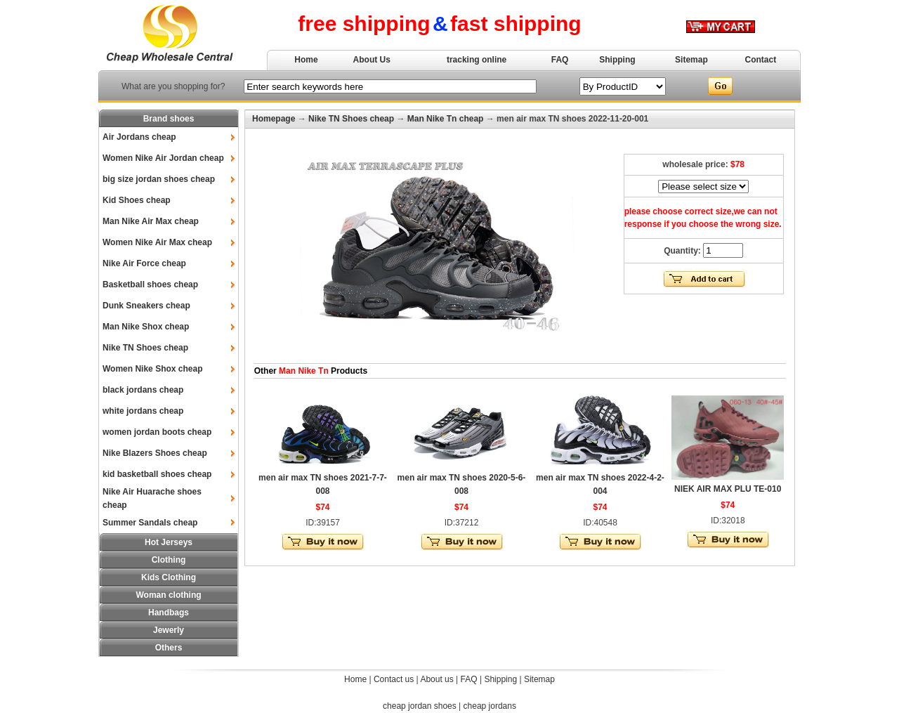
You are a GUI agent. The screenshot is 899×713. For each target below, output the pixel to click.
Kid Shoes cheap (137, 200)
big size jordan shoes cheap (159, 179)
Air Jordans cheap (139, 137)
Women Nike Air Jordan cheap (163, 158)
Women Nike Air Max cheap (157, 242)
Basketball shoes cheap (150, 284)
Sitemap (691, 60)
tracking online (476, 60)
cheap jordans (490, 706)
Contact (761, 60)
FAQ (560, 60)
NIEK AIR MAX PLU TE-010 (727, 489)
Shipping (617, 60)
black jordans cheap (143, 390)
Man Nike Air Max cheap (151, 221)
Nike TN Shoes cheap (145, 348)
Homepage (273, 119)
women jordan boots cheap (157, 432)
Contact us (394, 679)
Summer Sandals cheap (150, 523)
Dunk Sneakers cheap (146, 305)
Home (305, 60)
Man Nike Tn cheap (445, 119)
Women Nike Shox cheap (152, 369)
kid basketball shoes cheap (157, 474)
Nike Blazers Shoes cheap (155, 453)
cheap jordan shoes (420, 706)
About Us (372, 60)
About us (436, 679)
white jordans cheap (143, 411)
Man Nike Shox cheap (146, 327)
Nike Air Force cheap (144, 263)
